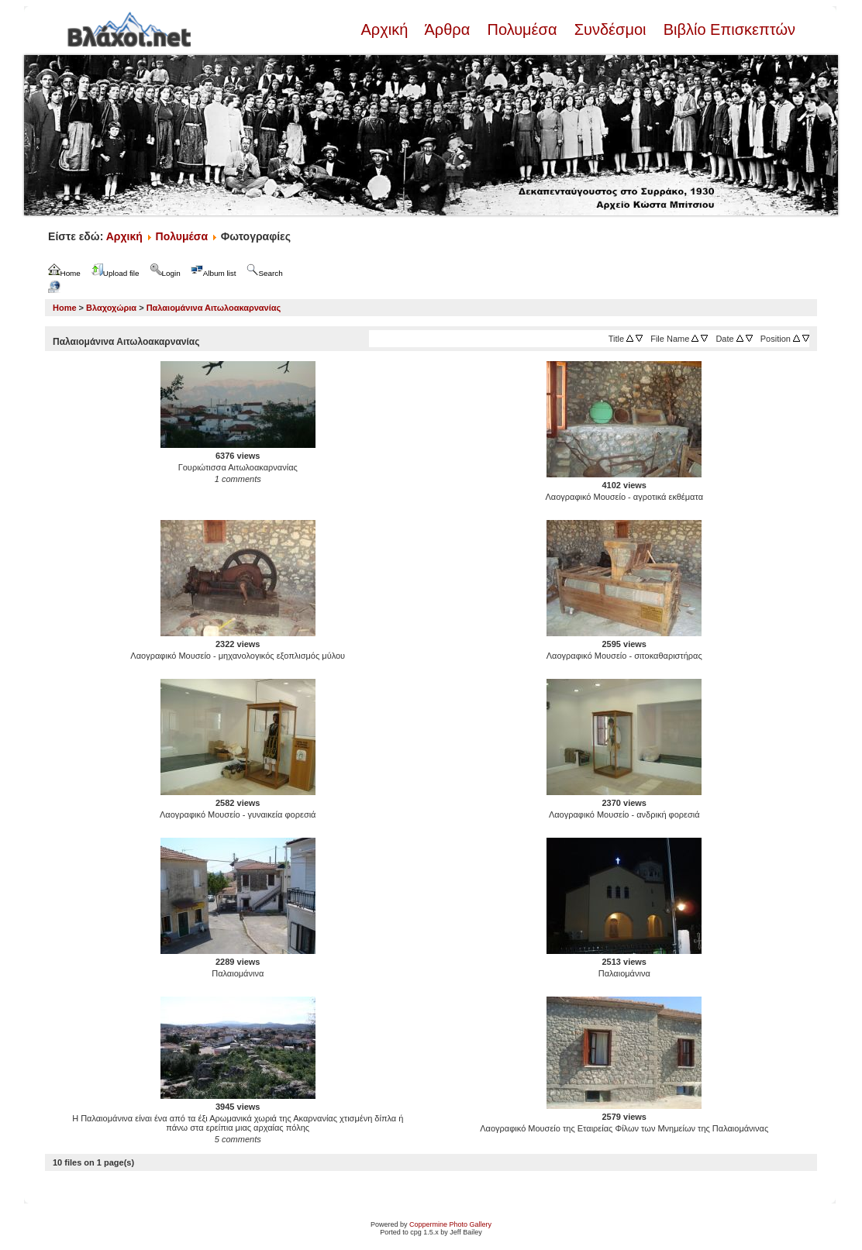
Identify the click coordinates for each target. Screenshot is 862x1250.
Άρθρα (447, 29)
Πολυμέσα (522, 29)
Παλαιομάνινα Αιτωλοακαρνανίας (214, 307)
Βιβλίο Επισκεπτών (727, 29)
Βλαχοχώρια (111, 307)
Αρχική (386, 29)
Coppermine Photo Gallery (450, 1224)
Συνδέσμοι (610, 29)
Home (65, 307)
